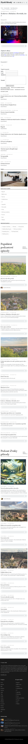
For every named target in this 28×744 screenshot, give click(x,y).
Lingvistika (3, 204)
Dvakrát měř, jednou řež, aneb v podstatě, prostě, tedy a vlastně (13, 366)
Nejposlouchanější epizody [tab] (17, 87)
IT (2, 201)
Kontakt (2, 707)
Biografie (3, 127)
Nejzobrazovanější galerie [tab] (7, 89)
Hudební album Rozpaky (6, 229)
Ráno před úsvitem (5, 589)
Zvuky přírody (21, 226)
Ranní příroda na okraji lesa (7, 626)
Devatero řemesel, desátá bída (7, 112)
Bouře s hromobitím (5, 652)
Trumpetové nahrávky (5, 226)
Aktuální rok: (3, 74)
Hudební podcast (5, 233)
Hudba (2, 696)
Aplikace (2, 700)
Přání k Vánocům (5, 381)
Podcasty (2, 690)
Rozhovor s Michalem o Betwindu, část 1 (10, 319)
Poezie (2, 209)
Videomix (14, 226)
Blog (1, 686)
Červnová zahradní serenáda (7, 602)
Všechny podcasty (24, 252)
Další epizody (24, 457)
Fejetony (3, 196)
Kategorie (2, 688)
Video (2, 694)
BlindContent (4, 194)
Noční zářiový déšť (5, 543)
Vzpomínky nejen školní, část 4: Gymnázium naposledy (13, 428)
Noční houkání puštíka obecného (10, 493)
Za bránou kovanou (5, 163)
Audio (2, 692)
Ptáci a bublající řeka (5, 639)
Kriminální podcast (5, 231)
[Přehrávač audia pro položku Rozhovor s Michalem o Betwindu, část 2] (14, 46)
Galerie (2, 698)
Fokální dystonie (4, 199)
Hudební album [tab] (4, 91)
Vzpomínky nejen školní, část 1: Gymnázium (11, 418)
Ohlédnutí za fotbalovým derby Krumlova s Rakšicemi (13, 119)
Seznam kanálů (6, 8)
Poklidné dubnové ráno (6, 577)
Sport (2, 217)
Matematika (3, 207)
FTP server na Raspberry (6, 141)
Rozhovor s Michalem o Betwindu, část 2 (10, 405)
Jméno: (2, 71)
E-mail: (2, 73)
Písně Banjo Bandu (14, 231)
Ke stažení (2, 703)
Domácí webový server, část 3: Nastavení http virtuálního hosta (14, 96)
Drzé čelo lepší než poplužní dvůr (8, 439)
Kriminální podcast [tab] (20, 89)
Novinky (2, 701)
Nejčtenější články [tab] (5, 87)
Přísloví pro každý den (5, 212)
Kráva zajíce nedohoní (6, 331)
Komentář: (3, 80)
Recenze (3, 214)
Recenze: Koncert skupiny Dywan (8, 105)
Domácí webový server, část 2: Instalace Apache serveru (13, 134)
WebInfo (3, 219)
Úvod (2, 8)
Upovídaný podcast (14, 8)
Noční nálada (4, 614)
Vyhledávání (3, 709)
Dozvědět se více (3, 674)
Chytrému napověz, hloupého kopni (9, 149)
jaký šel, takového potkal (7, 283)
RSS (1, 711)
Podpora (2, 705)
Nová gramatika (4, 156)
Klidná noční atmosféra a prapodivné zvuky (11, 530)
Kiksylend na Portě (5, 392)
